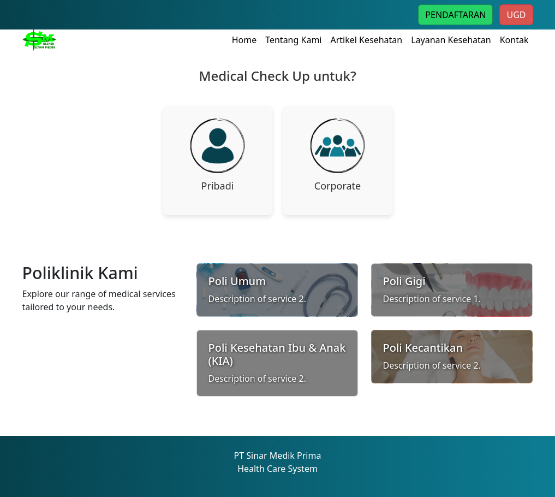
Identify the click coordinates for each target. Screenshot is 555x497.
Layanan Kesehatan (451, 40)
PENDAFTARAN (455, 15)
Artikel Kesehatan (366, 40)
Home (244, 40)
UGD (516, 15)
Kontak (514, 40)
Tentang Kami (293, 40)
